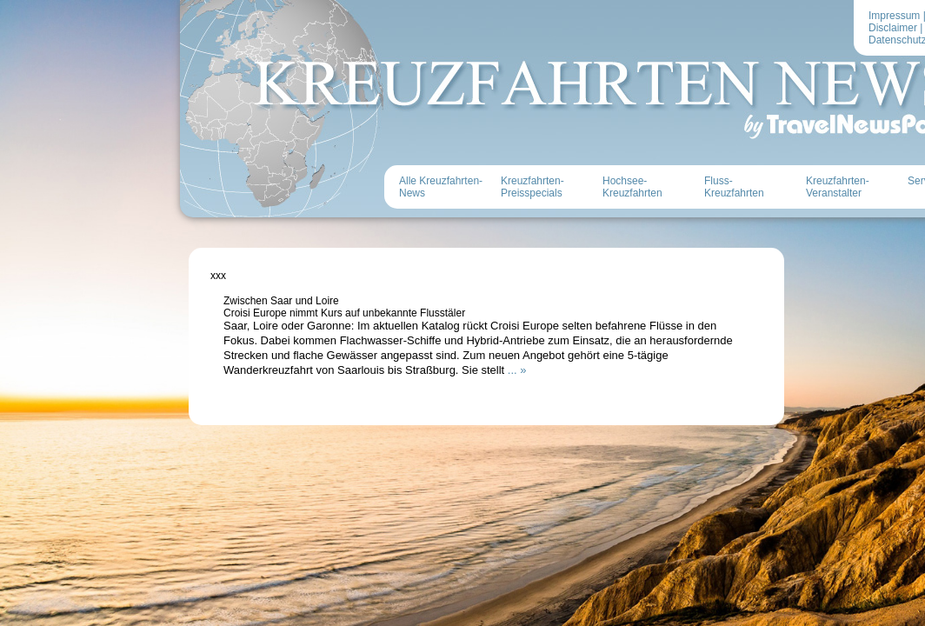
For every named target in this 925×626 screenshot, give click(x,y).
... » (517, 369)
